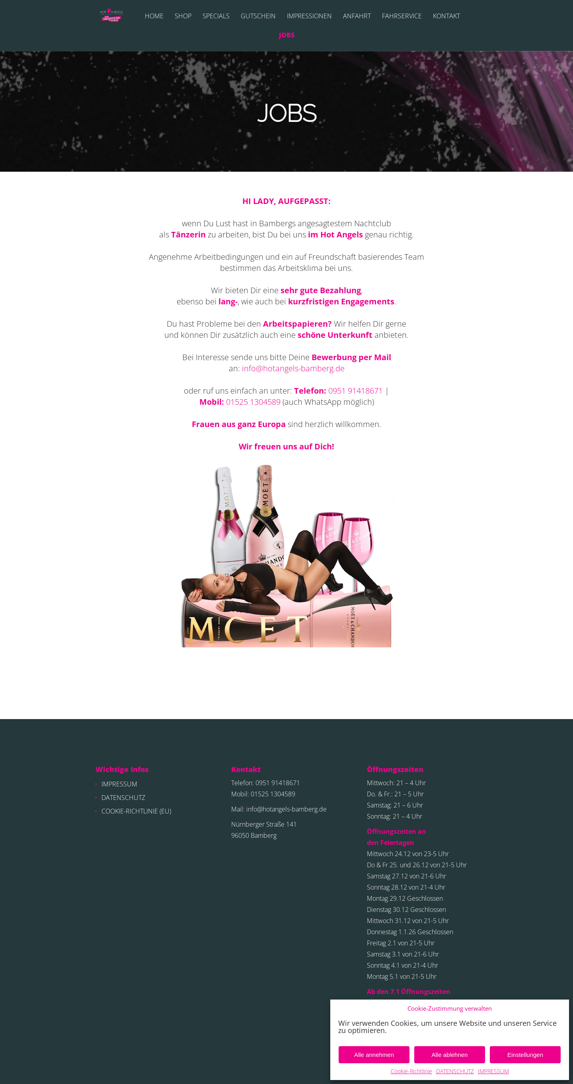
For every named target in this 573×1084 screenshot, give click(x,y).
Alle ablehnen (450, 1054)
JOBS (286, 35)
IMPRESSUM (493, 1071)
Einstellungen (525, 1054)
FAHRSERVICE (402, 16)
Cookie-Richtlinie (411, 1071)
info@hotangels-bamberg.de (293, 368)
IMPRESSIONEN (309, 16)
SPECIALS (216, 16)
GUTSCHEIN (258, 16)
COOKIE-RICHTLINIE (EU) (136, 811)
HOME (154, 16)
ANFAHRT (357, 16)
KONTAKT (446, 16)
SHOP (183, 16)
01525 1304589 (253, 401)
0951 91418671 (355, 390)
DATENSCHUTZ (455, 1071)
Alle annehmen (374, 1054)
